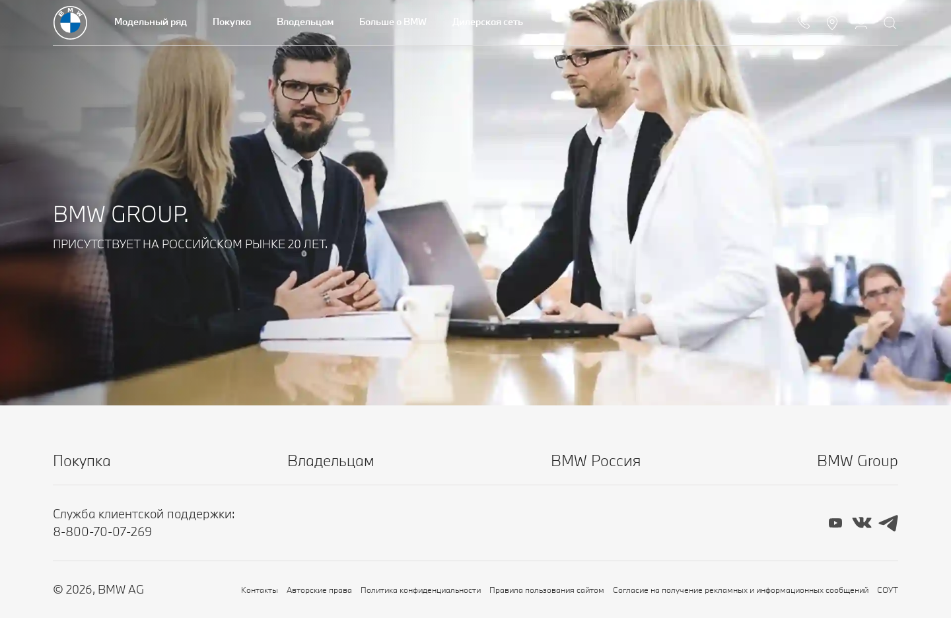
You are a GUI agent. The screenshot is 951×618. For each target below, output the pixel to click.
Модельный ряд (150, 21)
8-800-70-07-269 (102, 531)
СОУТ (887, 589)
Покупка (232, 21)
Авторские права (319, 589)
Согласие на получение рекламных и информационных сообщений (740, 589)
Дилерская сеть (487, 21)
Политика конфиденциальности (421, 589)
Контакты (259, 589)
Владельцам (305, 21)
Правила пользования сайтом (546, 589)
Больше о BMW (393, 21)
